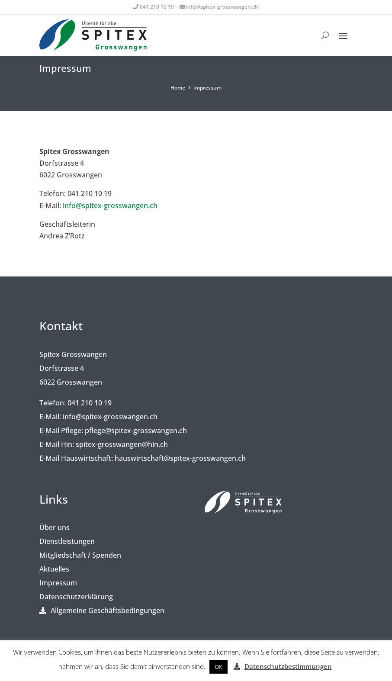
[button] (218, 667)
